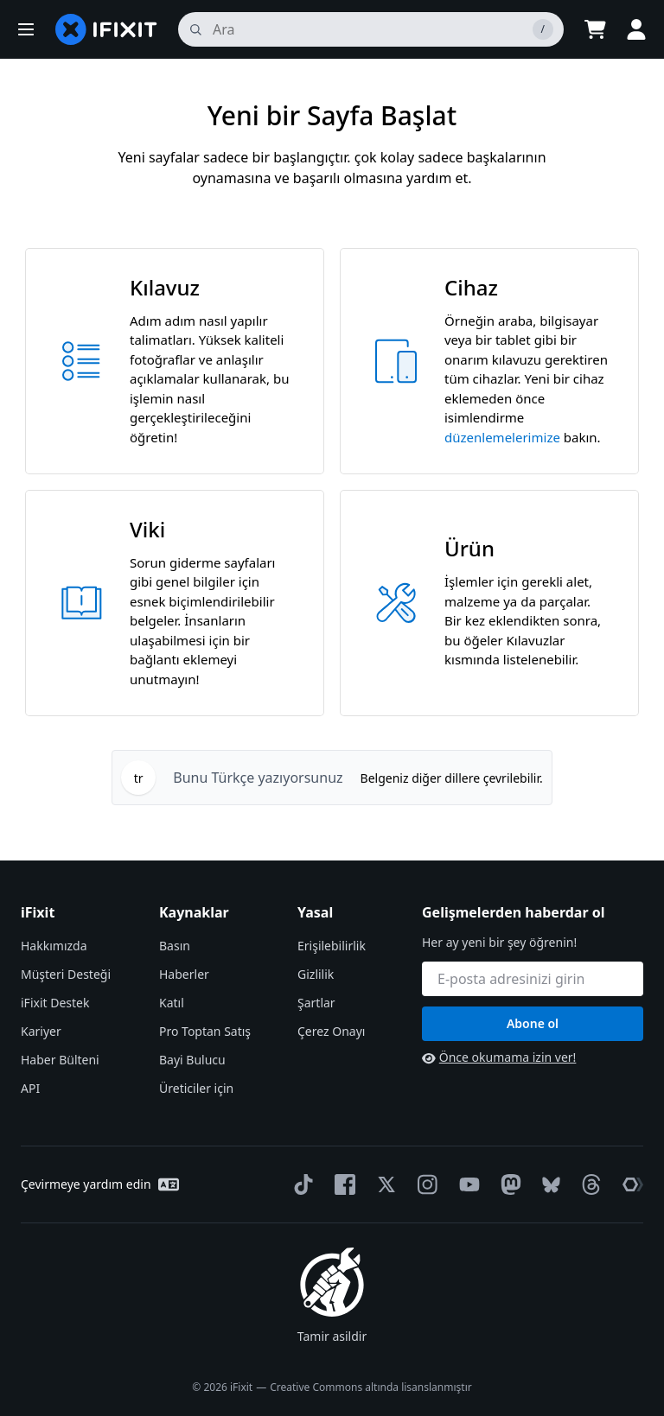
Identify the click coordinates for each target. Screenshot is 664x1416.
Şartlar (316, 1002)
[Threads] (588, 1184)
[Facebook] (341, 1184)
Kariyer (41, 1031)
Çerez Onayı (331, 1031)
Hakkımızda (54, 945)
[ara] (371, 29)
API (30, 1088)
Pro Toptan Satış (205, 1031)
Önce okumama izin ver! (499, 1057)
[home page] (106, 29)
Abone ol (533, 1023)
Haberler (184, 974)
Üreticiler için (196, 1088)
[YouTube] (466, 1184)
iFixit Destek (55, 1002)
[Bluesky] (547, 1185)
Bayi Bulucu (192, 1059)
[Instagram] (424, 1184)
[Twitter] (383, 1184)
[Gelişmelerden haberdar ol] (532, 979)
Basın (174, 945)
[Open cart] (595, 29)
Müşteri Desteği (66, 974)
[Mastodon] (507, 1184)
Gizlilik (315, 974)
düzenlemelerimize (502, 437)
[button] (26, 29)
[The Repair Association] (629, 1184)
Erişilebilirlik (331, 945)
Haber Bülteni (60, 1059)
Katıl (171, 1002)
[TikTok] (300, 1184)
